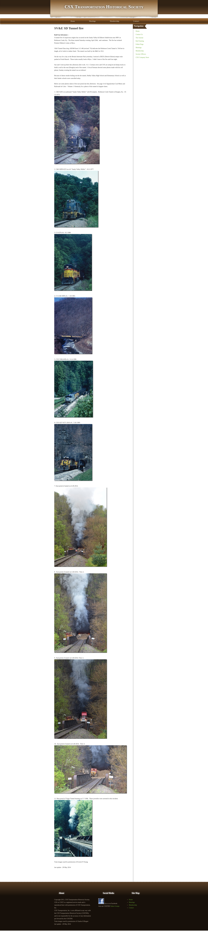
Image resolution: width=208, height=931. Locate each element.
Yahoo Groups (114, 906)
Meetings (92, 21)
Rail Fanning (140, 41)
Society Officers (141, 54)
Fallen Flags (139, 44)
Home (73, 21)
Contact (136, 21)
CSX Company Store (142, 57)
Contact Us (139, 34)
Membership (114, 21)
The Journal (139, 38)
